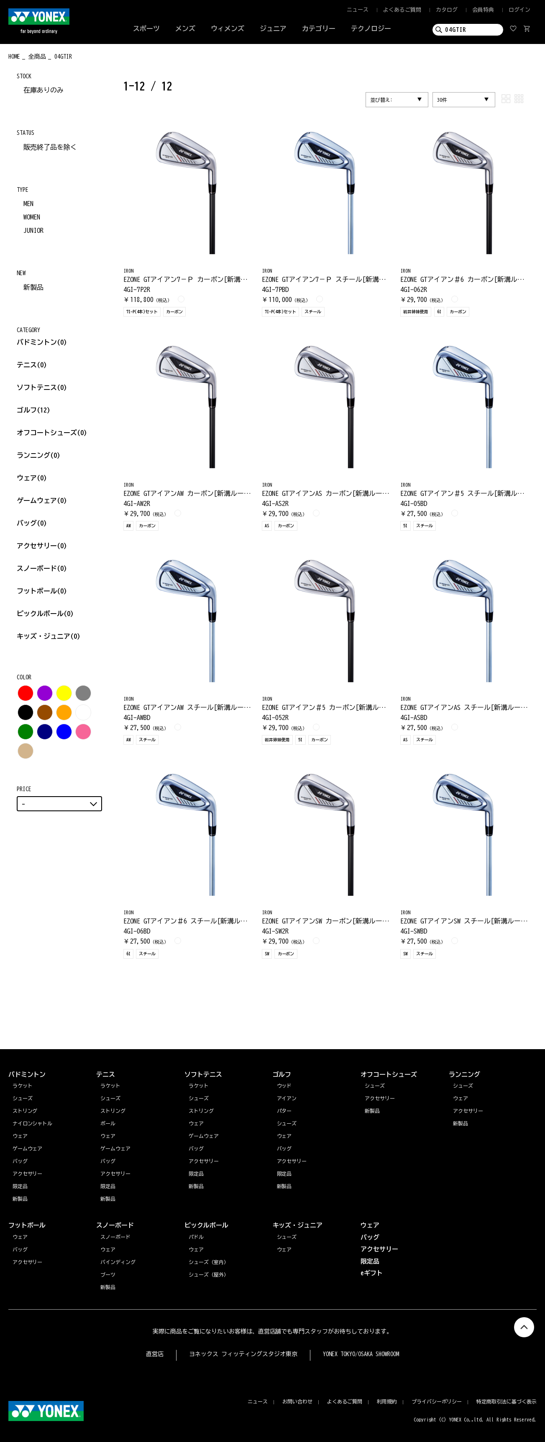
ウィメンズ (227, 28)
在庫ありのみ (43, 90)
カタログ (447, 10)
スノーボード (42, 568)
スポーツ (146, 28)
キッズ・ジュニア (48, 636)
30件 (442, 99)
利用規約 (387, 1401)
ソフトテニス (42, 387)
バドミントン (37, 342)
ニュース (357, 10)
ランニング (38, 455)
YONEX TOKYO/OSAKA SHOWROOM (361, 1354)
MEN (28, 203)
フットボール (42, 591)
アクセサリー (42, 545)
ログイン (519, 10)
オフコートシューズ (52, 432)
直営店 (155, 1354)
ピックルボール (45, 613)
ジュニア (273, 28)
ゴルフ (33, 410)
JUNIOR (33, 230)
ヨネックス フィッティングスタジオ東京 (243, 1354)
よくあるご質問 (402, 10)
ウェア (32, 478)
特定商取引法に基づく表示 (506, 1401)
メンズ (185, 28)
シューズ (463, 1085)
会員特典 (483, 10)
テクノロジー (371, 28)
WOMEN (31, 217)
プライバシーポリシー (437, 1401)
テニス (27, 364)
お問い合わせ (297, 1401)
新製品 (33, 287)
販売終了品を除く (50, 147)
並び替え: (381, 99)
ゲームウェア (42, 500)
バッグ (32, 523)
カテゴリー (318, 28)
